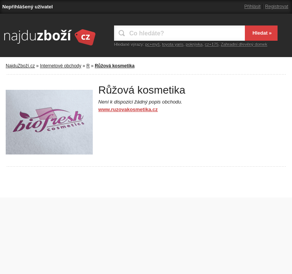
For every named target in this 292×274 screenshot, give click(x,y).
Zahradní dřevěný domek (244, 44)
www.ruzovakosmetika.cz (128, 109)
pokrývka (194, 44)
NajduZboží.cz (20, 65)
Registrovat (276, 6)
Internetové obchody (60, 65)
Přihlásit (252, 6)
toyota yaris (172, 44)
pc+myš (152, 44)
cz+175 (212, 44)
